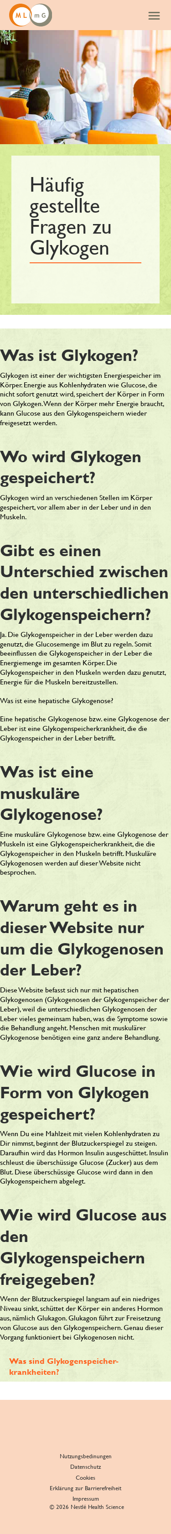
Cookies (85, 1477)
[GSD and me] (30, 15)
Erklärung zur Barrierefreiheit (85, 1488)
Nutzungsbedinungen (86, 1456)
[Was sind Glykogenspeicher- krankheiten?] (90, 1366)
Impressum (86, 1498)
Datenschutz (85, 1466)
